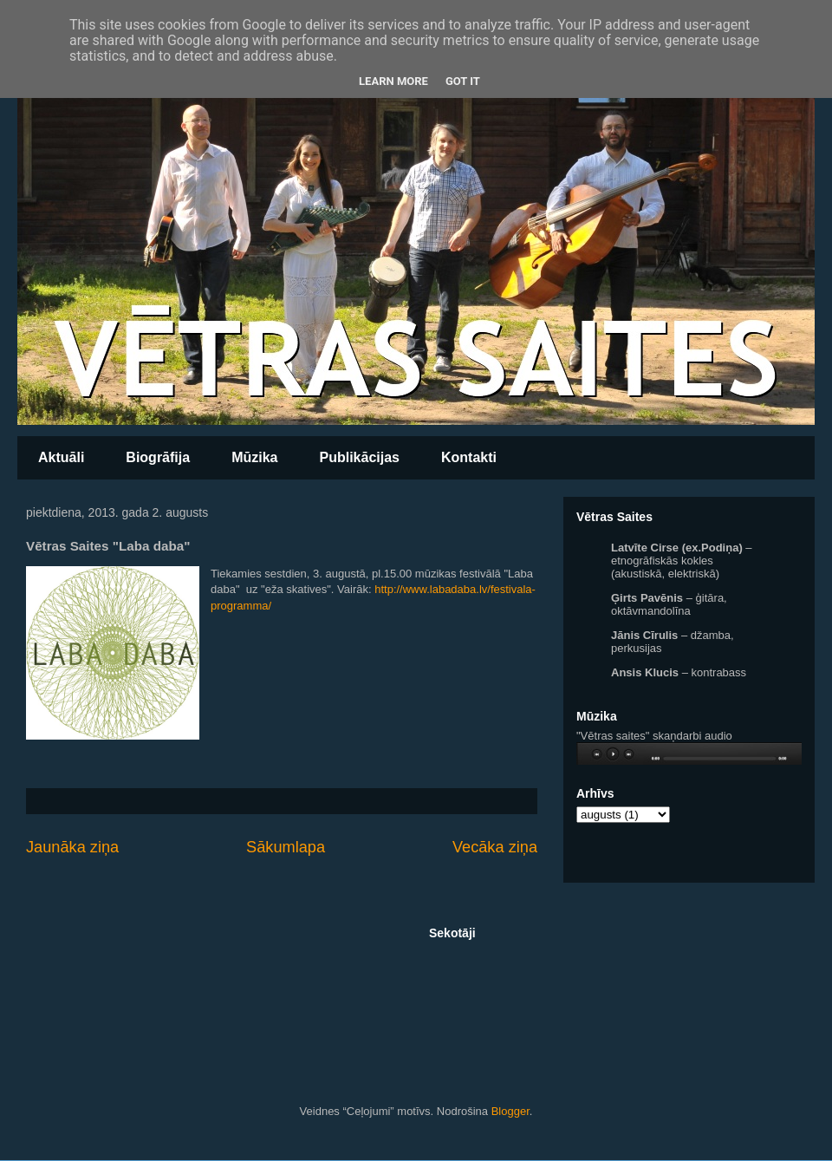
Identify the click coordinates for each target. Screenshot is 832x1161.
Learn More (393, 81)
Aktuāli (61, 457)
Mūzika (254, 457)
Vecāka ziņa (494, 847)
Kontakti (469, 457)
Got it (462, 81)
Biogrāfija (158, 457)
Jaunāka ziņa (72, 847)
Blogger (510, 1111)
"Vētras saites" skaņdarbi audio (654, 735)
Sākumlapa (285, 847)
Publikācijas (359, 457)
